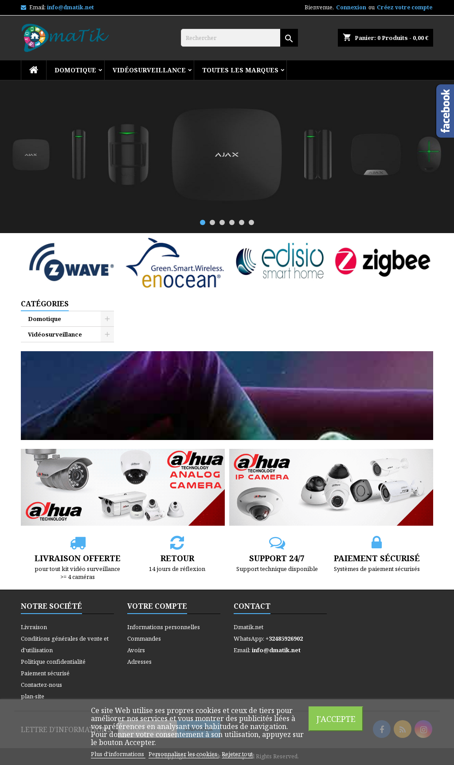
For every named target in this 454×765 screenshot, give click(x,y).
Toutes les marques (240, 70)
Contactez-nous (41, 685)
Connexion (351, 7)
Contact (252, 606)
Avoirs (136, 650)
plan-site (32, 696)
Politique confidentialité (53, 662)
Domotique (75, 70)
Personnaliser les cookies (184, 754)
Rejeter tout (237, 754)
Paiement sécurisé (45, 673)
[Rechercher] (239, 38)
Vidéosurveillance (149, 70)
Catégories (45, 304)
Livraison (34, 627)
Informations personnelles (163, 627)
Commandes (144, 638)
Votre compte (157, 606)
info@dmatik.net (70, 7)
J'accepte (336, 718)
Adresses (139, 662)
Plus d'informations (118, 754)
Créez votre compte (404, 7)
